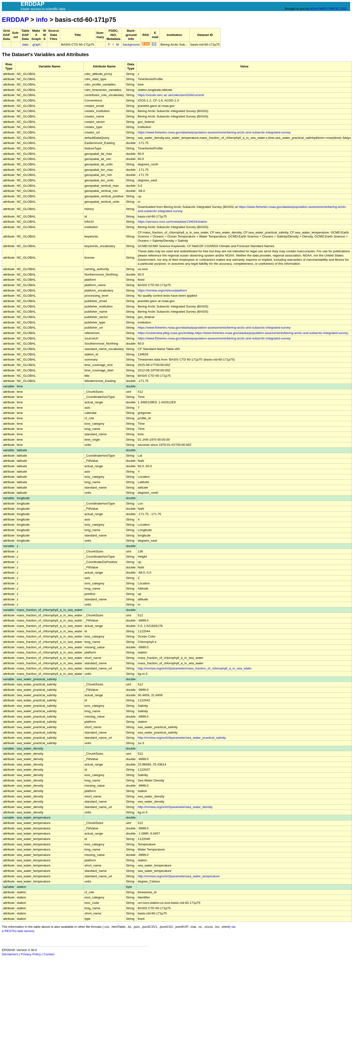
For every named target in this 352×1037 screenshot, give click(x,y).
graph (36, 44)
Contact (48, 954)
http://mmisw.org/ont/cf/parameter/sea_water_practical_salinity (182, 737)
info (42, 19)
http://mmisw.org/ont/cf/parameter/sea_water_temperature (179, 876)
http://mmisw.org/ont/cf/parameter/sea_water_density (175, 807)
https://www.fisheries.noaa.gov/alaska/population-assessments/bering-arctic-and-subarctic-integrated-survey (214, 132)
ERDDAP (15, 19)
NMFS (323, 8)
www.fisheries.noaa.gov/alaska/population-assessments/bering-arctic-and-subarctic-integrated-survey (276, 333)
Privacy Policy (31, 954)
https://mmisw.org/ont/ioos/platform (162, 290)
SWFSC (334, 8)
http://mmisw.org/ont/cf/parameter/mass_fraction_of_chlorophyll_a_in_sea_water (194, 668)
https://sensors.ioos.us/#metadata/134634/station (172, 221)
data (25, 44)
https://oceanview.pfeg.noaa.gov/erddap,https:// (171, 333)
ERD (343, 8)
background (131, 44)
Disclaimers (10, 954)
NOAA (313, 8)
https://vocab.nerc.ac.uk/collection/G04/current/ (171, 95)
